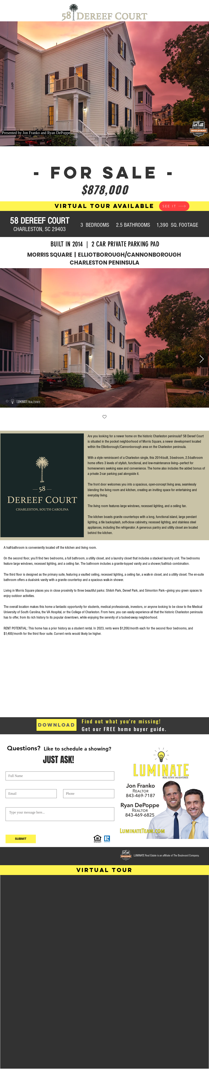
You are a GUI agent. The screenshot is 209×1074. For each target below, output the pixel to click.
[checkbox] (104, 417)
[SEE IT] (174, 206)
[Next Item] (201, 359)
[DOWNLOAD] (56, 725)
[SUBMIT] (21, 839)
